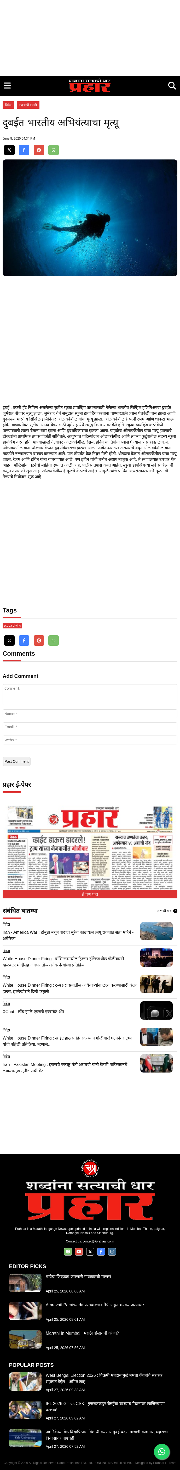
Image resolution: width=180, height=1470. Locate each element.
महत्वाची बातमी (28, 105)
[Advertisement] (90, 36)
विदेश (8, 105)
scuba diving (12, 625)
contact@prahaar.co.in (98, 1241)
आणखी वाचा (167, 911)
